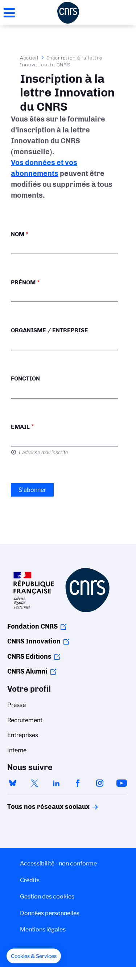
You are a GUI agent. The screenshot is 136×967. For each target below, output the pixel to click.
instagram (99, 783)
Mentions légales (43, 929)
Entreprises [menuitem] (22, 735)
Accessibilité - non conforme (58, 863)
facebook (78, 783)
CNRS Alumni (27, 671)
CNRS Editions (29, 657)
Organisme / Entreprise (49, 330)
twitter (34, 783)
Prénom (23, 282)
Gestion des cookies (47, 896)
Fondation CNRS (32, 626)
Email (20, 426)
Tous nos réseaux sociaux (36, 807)
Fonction (25, 378)
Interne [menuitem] (16, 750)
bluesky (12, 783)
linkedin (56, 783)
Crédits (30, 880)
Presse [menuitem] (16, 704)
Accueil (29, 58)
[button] (34, 956)
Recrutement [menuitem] (24, 720)
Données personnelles (49, 913)
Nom (17, 234)
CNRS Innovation (34, 641)
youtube (121, 783)
